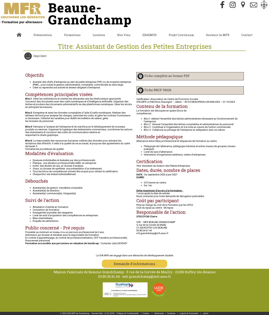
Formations (72, 35)
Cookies (145, 313)
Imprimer (39, 56)
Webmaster (159, 313)
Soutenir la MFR (217, 35)
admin (205, 313)
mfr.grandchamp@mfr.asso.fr (146, 276)
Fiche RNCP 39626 (157, 90)
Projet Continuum (181, 35)
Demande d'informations (134, 264)
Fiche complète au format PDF (167, 76)
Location (99, 35)
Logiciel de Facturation (189, 313)
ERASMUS (150, 35)
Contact (246, 35)
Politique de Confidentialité (128, 313)
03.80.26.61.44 (109, 276)
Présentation (42, 35)
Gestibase (171, 313)
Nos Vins (123, 35)
